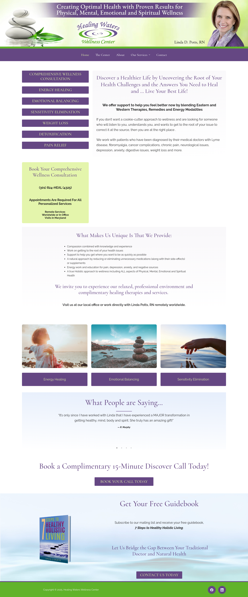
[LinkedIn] (222, 589)
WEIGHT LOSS (55, 122)
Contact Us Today (159, 574)
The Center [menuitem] (102, 55)
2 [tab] (121, 446)
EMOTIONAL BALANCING (55, 100)
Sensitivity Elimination (193, 378)
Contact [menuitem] (161, 55)
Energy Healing (54, 378)
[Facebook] (212, 589)
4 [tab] (131, 446)
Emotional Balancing (124, 378)
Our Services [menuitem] (141, 55)
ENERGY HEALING (55, 89)
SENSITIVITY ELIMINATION (55, 111)
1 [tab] (116, 446)
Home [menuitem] (85, 55)
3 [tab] (126, 446)
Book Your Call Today (124, 480)
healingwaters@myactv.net (54, 190)
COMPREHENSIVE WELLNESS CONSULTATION (55, 76)
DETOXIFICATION (55, 133)
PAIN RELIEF (55, 144)
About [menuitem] (120, 55)
